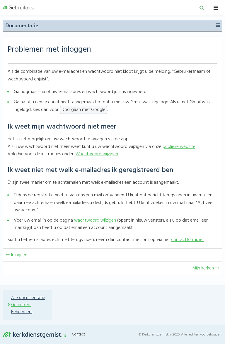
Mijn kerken (205, 269)
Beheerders (22, 312)
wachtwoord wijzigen (95, 222)
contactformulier (187, 241)
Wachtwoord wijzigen (97, 155)
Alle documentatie (28, 297)
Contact (79, 334)
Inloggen (16, 256)
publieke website (179, 148)
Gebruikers (18, 8)
